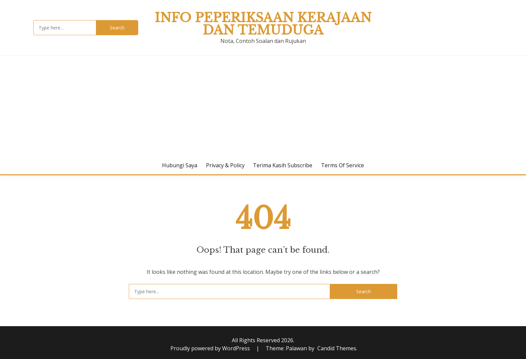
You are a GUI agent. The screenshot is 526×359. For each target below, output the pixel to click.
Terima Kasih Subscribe (282, 165)
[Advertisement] (263, 106)
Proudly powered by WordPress (210, 348)
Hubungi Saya (179, 165)
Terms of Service (342, 165)
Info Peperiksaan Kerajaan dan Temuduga (263, 24)
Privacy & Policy (225, 165)
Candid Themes (336, 348)
